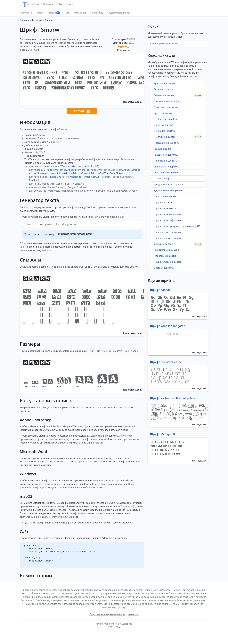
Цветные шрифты (164, 267)
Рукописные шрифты (165, 160)
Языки (69, 4)
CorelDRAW (116, 173)
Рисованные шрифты (166, 154)
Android (89, 166)
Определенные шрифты (167, 232)
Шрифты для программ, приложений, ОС (177, 226)
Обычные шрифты (164, 125)
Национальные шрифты (167, 261)
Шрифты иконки (163, 202)
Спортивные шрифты (166, 172)
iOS (96, 166)
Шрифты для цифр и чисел (169, 220)
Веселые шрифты (163, 89)
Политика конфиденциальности (107, 614)
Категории (49, 4)
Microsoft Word (81, 173)
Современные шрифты (167, 166)
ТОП (67, 12)
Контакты (133, 614)
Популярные (79, 12)
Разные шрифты (163, 148)
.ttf (42, 155)
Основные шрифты (164, 130)
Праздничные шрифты (166, 142)
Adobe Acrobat (131, 169)
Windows (65, 166)
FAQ (61, 4)
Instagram (55, 176)
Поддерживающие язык (119, 12)
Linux (80, 166)
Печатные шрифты (164, 136)
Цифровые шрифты (165, 196)
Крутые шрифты (163, 113)
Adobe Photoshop (56, 169)
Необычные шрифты (165, 119)
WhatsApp (75, 176)
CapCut (95, 176)
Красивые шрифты (164, 83)
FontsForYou (32, 4)
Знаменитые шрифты (166, 107)
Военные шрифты (164, 95)
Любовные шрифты (165, 255)
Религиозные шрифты (166, 250)
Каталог (40, 12)
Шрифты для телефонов (167, 214)
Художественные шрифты (168, 190)
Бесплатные (26, 12)
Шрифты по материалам (167, 238)
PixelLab (33, 180)
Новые (54, 12)
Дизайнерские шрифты (167, 101)
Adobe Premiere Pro (78, 169)
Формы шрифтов (163, 244)
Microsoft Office (99, 173)
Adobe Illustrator (38, 173)
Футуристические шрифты (168, 184)
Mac (74, 166)
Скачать (82, 111)
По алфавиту (96, 12)
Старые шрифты (163, 178)
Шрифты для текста (165, 208)
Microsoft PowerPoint (60, 173)
